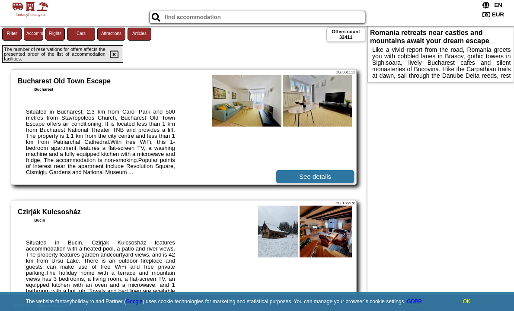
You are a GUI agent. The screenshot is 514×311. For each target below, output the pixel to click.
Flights (55, 33)
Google (134, 301)
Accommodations (34, 33)
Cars (81, 33)
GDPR (414, 301)
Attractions (111, 33)
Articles (139, 33)
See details (315, 176)
